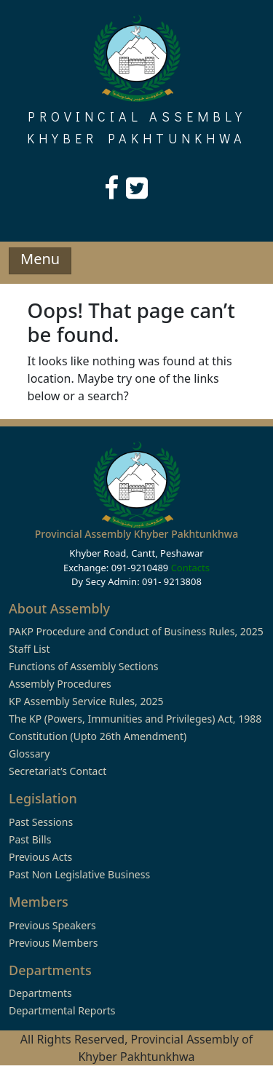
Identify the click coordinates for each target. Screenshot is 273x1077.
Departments (40, 993)
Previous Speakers (52, 925)
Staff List (29, 649)
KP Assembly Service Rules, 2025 (86, 701)
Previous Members (53, 943)
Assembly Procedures (60, 684)
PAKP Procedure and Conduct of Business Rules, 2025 (136, 631)
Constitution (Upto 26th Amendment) (97, 736)
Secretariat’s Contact (57, 771)
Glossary (29, 753)
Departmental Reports (62, 1010)
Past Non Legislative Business (79, 874)
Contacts (190, 567)
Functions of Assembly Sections (84, 666)
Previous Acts (40, 857)
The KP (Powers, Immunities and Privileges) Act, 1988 (135, 719)
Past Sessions (41, 822)
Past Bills (30, 839)
